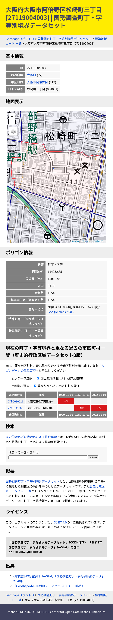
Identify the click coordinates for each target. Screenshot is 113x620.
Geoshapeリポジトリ (20, 38)
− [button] (12, 122)
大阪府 (31, 75)
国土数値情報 (47, 378)
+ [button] (12, 116)
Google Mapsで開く (61, 312)
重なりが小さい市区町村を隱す (56, 385)
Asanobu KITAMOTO (22, 611)
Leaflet (75, 241)
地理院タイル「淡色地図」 (92, 241)
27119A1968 (15, 408)
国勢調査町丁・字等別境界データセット (65, 38)
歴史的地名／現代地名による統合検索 (31, 437)
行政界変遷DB (71, 378)
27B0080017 (15, 401)
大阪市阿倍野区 (37, 82)
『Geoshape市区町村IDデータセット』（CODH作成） (49, 586)
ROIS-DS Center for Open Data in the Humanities (71, 611)
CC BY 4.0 (60, 522)
